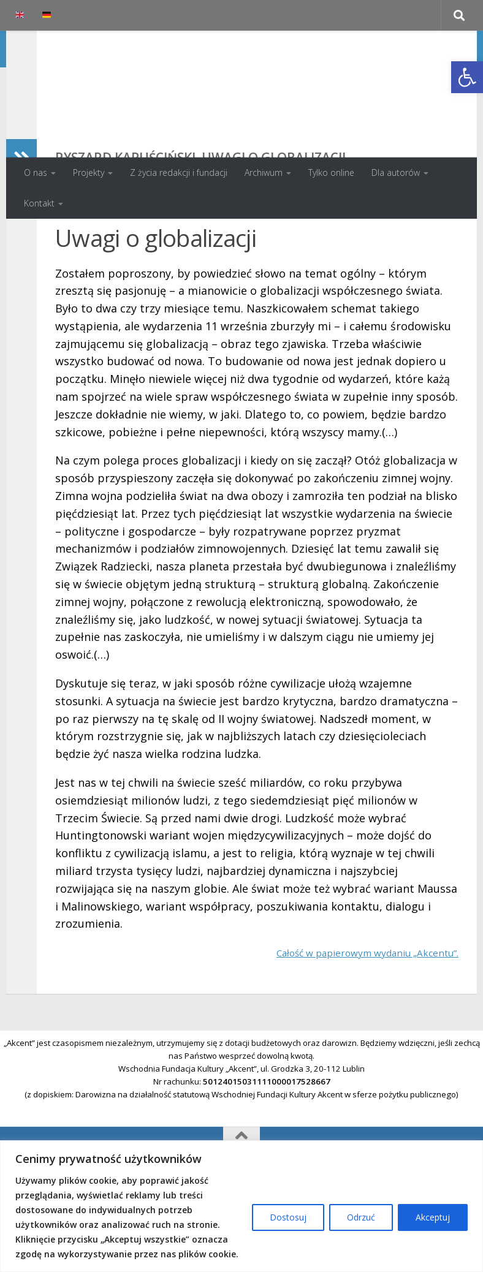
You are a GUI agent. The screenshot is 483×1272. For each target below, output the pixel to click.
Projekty (88, 172)
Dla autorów (395, 172)
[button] (467, 77)
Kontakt (39, 203)
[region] (241, 1206)
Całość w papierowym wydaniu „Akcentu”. (349, 1031)
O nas (35, 172)
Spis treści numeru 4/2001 (394, 282)
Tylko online (331, 172)
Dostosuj (288, 1217)
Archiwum (264, 172)
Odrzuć (361, 1217)
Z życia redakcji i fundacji (178, 172)
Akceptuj (433, 1217)
